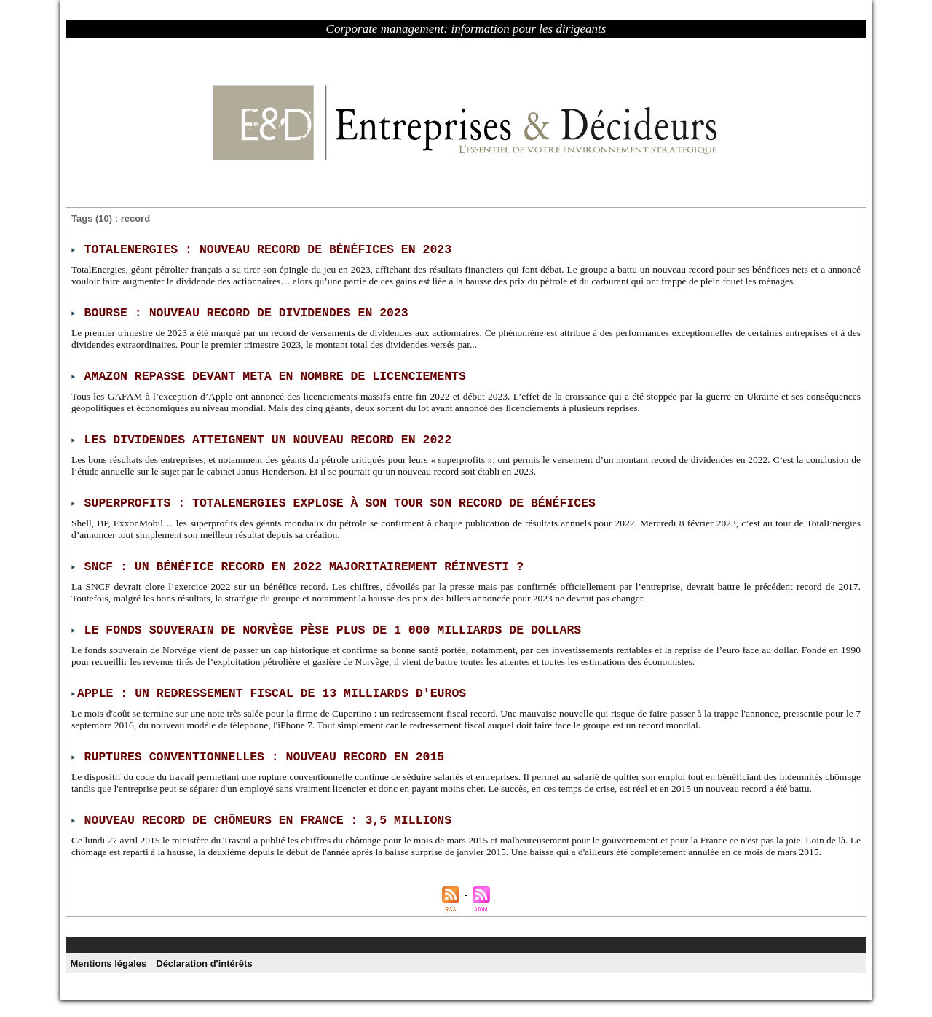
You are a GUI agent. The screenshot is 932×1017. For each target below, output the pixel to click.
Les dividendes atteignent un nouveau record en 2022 (262, 437)
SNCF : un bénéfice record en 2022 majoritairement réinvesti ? (297, 562)
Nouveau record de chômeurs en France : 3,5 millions (262, 825)
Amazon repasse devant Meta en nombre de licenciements (269, 374)
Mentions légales (109, 979)
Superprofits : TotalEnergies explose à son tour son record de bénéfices (332, 500)
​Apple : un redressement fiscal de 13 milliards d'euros (265, 688)
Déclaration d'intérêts (205, 979)
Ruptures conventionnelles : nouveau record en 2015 (259, 750)
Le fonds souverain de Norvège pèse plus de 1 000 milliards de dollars (325, 625)
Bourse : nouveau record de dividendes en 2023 (241, 312)
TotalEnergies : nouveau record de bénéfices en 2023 (262, 249)
